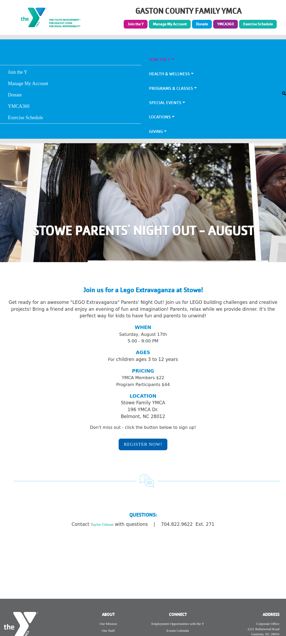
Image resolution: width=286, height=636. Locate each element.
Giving (156, 131)
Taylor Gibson (102, 524)
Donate (202, 24)
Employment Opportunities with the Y (177, 624)
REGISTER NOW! (143, 444)
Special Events (165, 102)
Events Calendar (177, 631)
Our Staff (108, 631)
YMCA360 (225, 24)
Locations (160, 116)
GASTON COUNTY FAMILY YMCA (188, 11)
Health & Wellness (169, 73)
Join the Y (136, 24)
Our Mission (108, 624)
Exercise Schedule (258, 24)
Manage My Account (170, 24)
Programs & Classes (171, 88)
